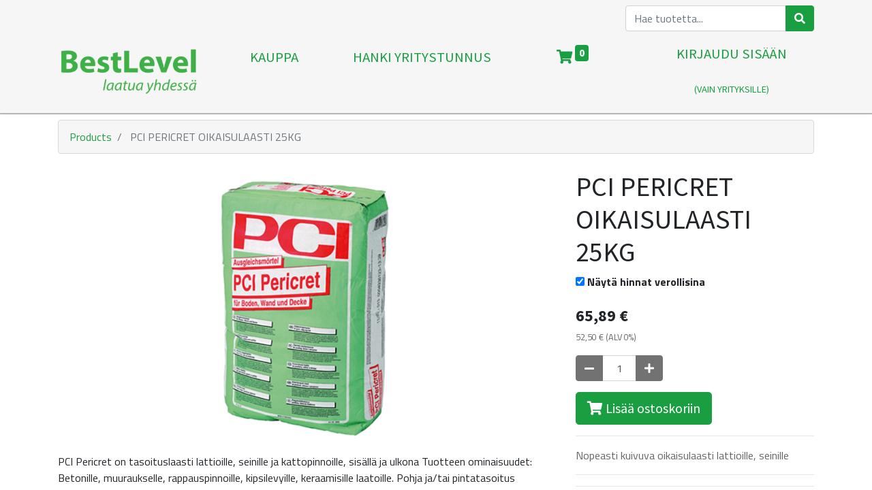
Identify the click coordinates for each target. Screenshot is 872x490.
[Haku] (799, 18)
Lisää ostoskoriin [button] (643, 407)
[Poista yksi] (589, 368)
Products (90, 137)
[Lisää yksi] (649, 368)
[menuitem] (274, 72)
